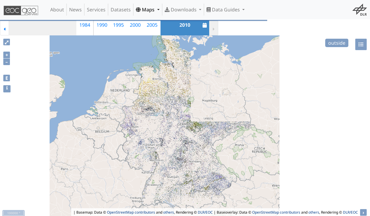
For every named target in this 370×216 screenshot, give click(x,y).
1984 (84, 25)
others (168, 212)
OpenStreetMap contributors (131, 212)
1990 (101, 25)
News (75, 9)
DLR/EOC (205, 212)
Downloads (181, 9)
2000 (135, 25)
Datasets (121, 9)
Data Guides (223, 9)
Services (96, 9)
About (57, 9)
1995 (118, 25)
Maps (146, 9)
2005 (152, 25)
